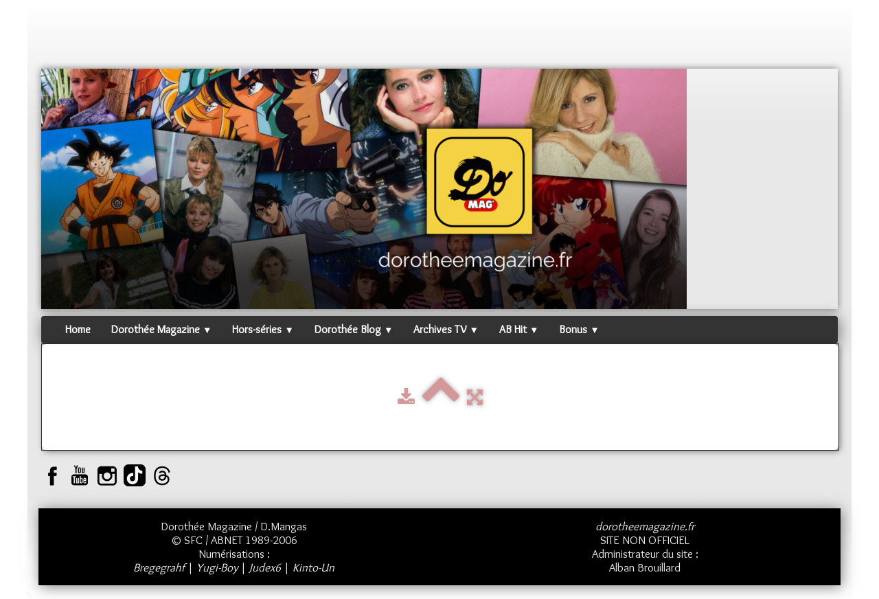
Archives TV (445, 329)
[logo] (67, 38)
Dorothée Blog (354, 329)
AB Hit (518, 329)
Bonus (579, 329)
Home (78, 329)
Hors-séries (262, 329)
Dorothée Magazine (161, 329)
